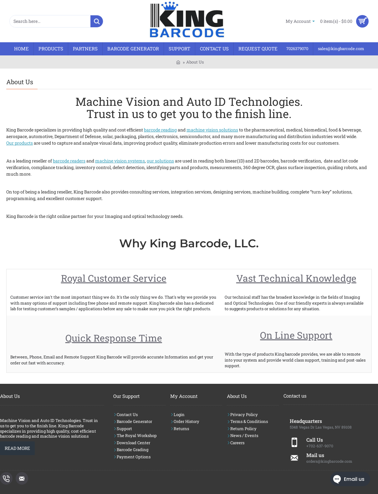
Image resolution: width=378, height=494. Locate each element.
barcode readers (69, 161)
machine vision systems (120, 161)
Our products (19, 143)
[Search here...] (96, 21)
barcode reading (160, 130)
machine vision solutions (212, 130)
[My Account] (300, 21)
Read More (17, 448)
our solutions (160, 161)
